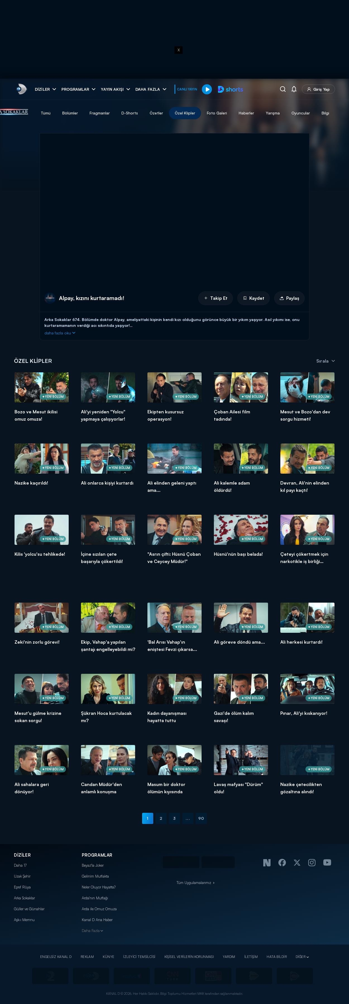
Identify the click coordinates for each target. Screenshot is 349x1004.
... (188, 818)
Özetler (182, 113)
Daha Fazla (91, 930)
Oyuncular (326, 113)
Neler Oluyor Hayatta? (99, 887)
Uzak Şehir (22, 876)
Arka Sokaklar (24, 898)
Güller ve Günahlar (29, 909)
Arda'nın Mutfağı (95, 898)
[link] (21, 89)
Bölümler (96, 113)
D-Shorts (155, 113)
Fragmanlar (126, 113)
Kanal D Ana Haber (97, 919)
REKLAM (87, 957)
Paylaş (289, 298)
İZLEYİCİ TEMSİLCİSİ (139, 957)
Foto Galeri (243, 113)
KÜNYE (108, 957)
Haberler (272, 113)
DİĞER (300, 957)
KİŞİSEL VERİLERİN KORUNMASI (189, 957)
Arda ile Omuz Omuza (99, 909)
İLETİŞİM (251, 957)
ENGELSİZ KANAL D (56, 957)
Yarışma (299, 113)
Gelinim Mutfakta (95, 876)
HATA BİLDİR (277, 957)
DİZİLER (22, 855)
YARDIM (229, 957)
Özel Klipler (211, 113)
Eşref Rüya (22, 887)
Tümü (72, 113)
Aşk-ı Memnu (24, 919)
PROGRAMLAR (97, 855)
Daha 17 (20, 865)
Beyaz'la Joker (93, 865)
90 (201, 818)
